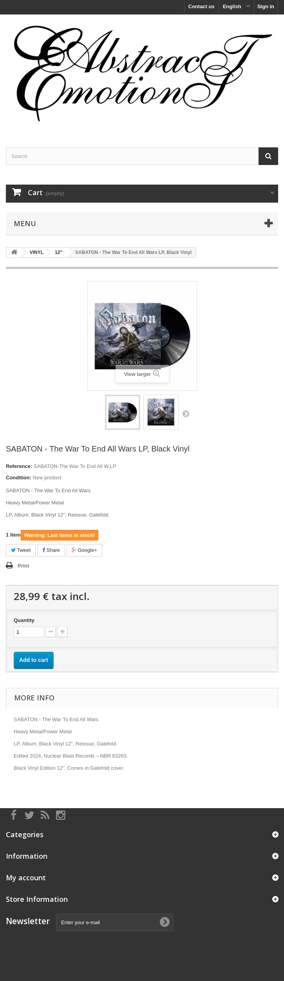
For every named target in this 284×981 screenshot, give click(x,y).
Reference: (19, 466)
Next (186, 413)
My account (26, 877)
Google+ (84, 550)
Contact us (201, 6)
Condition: (18, 478)
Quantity (24, 620)
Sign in (265, 6)
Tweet (21, 550)
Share (51, 550)
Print (23, 566)
